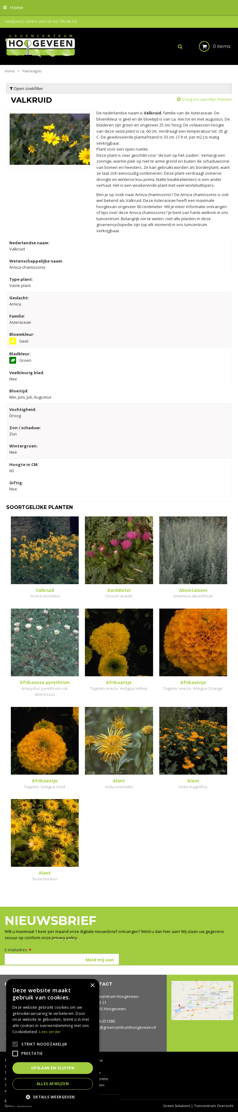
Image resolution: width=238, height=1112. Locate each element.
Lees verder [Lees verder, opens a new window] (50, 1031)
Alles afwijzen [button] (53, 1083)
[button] (52, 1097)
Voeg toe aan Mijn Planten (207, 99)
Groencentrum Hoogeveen (113, 996)
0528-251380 (103, 1021)
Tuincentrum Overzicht (213, 1105)
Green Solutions (176, 1105)
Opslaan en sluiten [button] (52, 1068)
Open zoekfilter (26, 88)
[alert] (52, 1042)
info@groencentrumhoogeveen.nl (124, 1027)
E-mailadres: (18, 949)
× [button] (92, 985)
